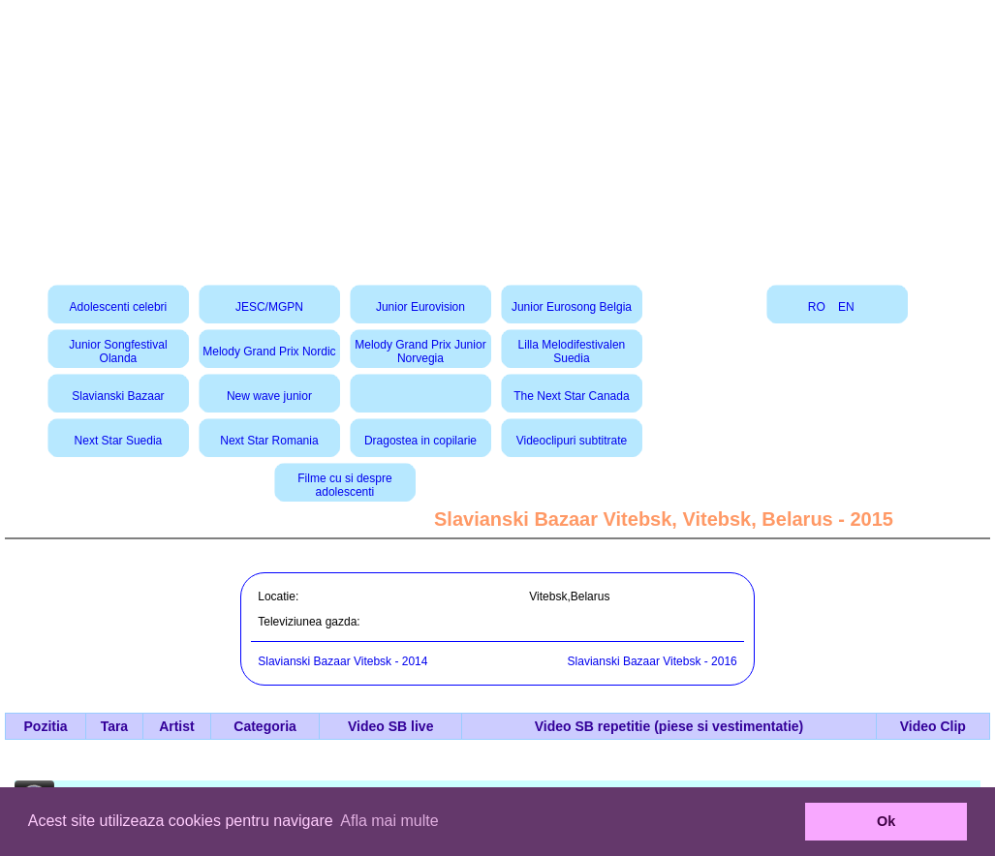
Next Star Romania (269, 440)
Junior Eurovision (420, 307)
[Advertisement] (498, 135)
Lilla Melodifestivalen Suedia (572, 351)
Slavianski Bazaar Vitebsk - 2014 (342, 661)
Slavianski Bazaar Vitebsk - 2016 (652, 661)
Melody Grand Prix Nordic (268, 351)
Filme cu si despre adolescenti (344, 485)
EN (846, 307)
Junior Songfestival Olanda (118, 351)
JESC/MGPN (269, 307)
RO (816, 307)
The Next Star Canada (571, 396)
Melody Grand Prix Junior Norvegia (420, 351)
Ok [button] (886, 821)
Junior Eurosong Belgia (572, 307)
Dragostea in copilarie (420, 440)
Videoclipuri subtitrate (572, 440)
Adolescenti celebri (119, 307)
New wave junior (269, 396)
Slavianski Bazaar (118, 396)
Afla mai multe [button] (389, 820)
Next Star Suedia (119, 440)
